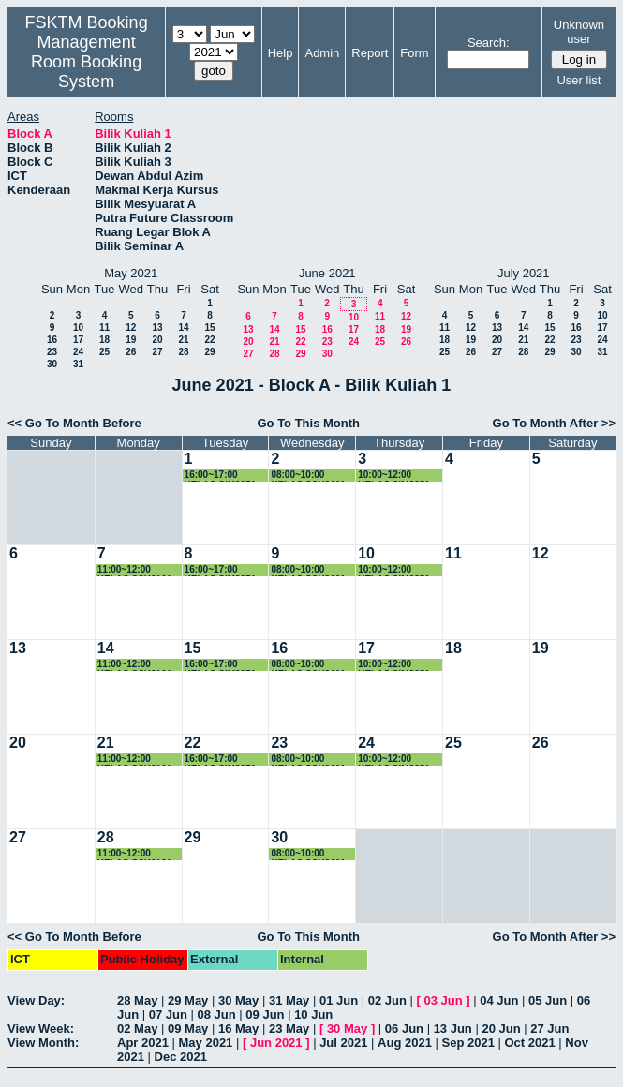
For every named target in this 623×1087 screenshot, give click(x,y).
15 (209, 327)
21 (183, 340)
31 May (289, 1000)
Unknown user (579, 32)
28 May (137, 1000)
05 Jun (547, 1000)
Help (280, 53)
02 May (137, 1028)
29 (209, 352)
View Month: (43, 1042)
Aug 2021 (405, 1042)
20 (157, 340)
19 (131, 340)
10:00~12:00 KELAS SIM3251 (394, 475)
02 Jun (387, 1000)
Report (369, 53)
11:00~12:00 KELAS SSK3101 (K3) (134, 570)
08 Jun (217, 1014)
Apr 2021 (143, 1042)
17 (78, 340)
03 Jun (442, 1000)
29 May (188, 1000)
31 (78, 364)
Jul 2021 (343, 1042)
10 (78, 327)
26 (131, 352)
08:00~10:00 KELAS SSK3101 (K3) (308, 475)
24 (78, 352)
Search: (488, 43)
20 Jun (501, 1028)
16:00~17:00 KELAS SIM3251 (221, 475)
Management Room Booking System (86, 62)
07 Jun (168, 1014)
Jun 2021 (276, 1042)
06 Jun (404, 1028)
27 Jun (549, 1028)
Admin (321, 53)
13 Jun (453, 1028)
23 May (289, 1028)
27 (157, 352)
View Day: (36, 1000)
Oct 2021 (529, 1042)
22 (209, 340)
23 (52, 352)
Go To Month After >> (554, 423)
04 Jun (499, 1000)
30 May (238, 1000)
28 (183, 352)
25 (104, 352)
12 (131, 327)
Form (414, 53)
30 (52, 364)
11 (104, 327)
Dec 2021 (181, 1057)
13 (157, 327)
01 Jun (338, 1000)
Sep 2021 (468, 1042)
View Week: (40, 1028)
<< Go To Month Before (74, 423)
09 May (188, 1028)
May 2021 (206, 1042)
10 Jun (313, 1014)
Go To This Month (308, 423)
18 (104, 340)
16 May (238, 1028)
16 (52, 340)
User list (578, 80)
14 (183, 327)
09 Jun (264, 1014)
